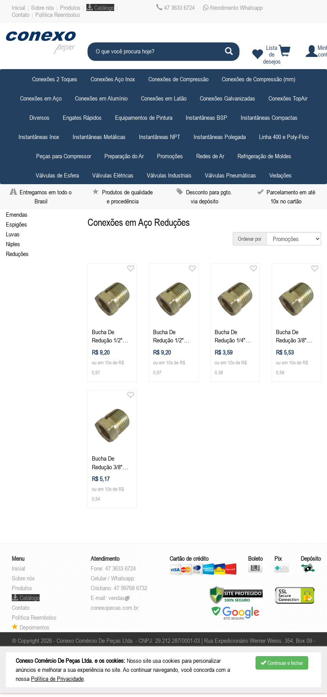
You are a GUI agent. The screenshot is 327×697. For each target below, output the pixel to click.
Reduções (17, 253)
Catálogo (100, 7)
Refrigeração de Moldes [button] (264, 155)
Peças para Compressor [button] (63, 155)
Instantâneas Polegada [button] (220, 136)
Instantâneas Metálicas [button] (99, 136)
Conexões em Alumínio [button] (101, 98)
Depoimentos (30, 627)
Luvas (13, 234)
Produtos (70, 7)
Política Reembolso (57, 14)
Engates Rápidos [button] (82, 117)
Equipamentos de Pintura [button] (143, 117)
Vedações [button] (280, 175)
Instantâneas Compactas (269, 117)
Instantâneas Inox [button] (38, 136)
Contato (20, 14)
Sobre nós (42, 7)
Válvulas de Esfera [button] (57, 175)
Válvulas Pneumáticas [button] (230, 175)
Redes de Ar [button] (210, 155)
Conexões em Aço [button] (41, 98)
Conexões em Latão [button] (163, 98)
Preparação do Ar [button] (124, 155)
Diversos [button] (39, 117)
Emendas (16, 214)
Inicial (18, 7)
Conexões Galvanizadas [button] (227, 98)
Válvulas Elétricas (112, 175)
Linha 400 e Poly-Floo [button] (284, 136)
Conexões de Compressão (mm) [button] (258, 78)
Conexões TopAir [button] (288, 98)
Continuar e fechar (282, 663)
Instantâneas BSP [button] (206, 117)
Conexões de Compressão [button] (178, 78)
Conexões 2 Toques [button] (54, 78)
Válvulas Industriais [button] (169, 175)
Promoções (170, 155)
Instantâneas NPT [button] (159, 136)
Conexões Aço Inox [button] (113, 78)
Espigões (16, 224)
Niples (13, 243)
